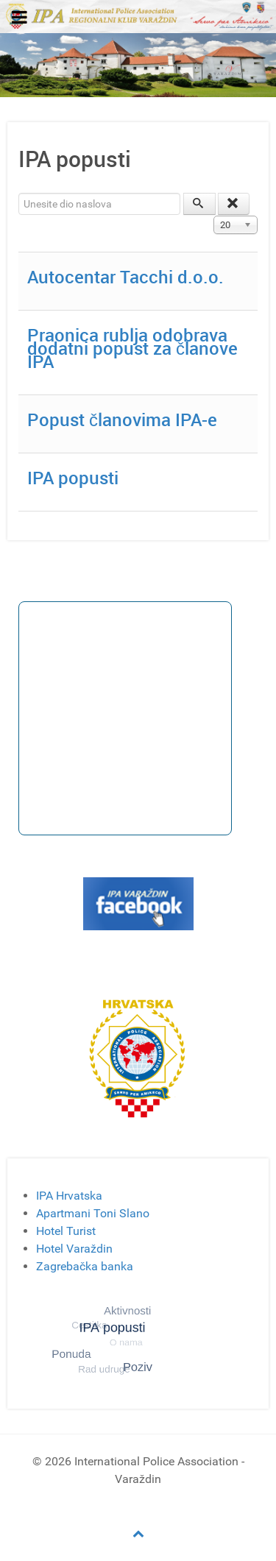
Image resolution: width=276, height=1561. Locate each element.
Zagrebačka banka (84, 1266)
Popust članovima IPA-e (122, 419)
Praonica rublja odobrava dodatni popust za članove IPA (132, 348)
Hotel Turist (66, 1231)
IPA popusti (72, 477)
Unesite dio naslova (18, 193)
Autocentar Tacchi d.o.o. (125, 277)
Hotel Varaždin (74, 1249)
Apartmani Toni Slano (92, 1213)
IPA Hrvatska (69, 1196)
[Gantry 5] (138, 16)
